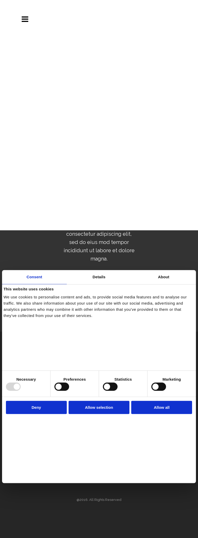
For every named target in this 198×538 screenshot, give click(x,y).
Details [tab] (99, 277)
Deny (36, 407)
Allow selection (99, 407)
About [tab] (163, 277)
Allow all (162, 407)
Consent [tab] (34, 277)
